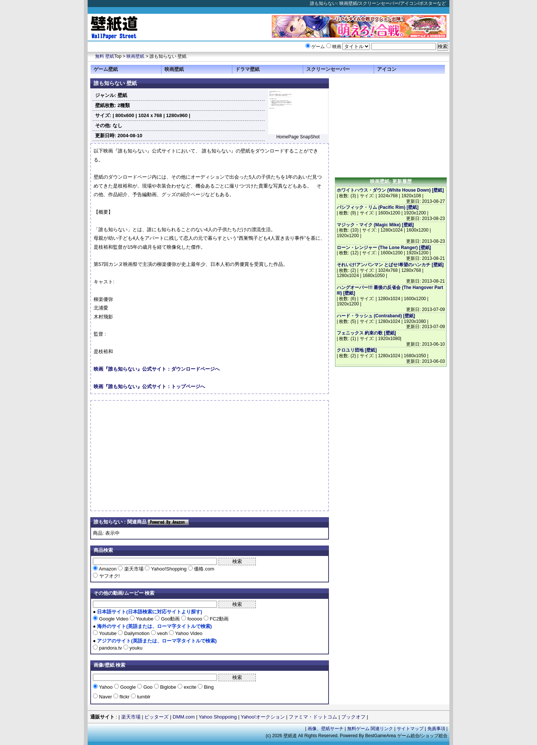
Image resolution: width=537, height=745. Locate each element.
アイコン (386, 69)
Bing (208, 687)
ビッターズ (156, 717)
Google (128, 687)
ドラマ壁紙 (247, 69)
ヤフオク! (109, 576)
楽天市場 (134, 569)
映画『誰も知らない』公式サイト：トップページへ (149, 386)
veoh (162, 633)
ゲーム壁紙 (106, 69)
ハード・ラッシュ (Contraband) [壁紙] (376, 315)
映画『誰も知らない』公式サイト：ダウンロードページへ (157, 369)
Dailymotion (137, 633)
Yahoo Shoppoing (218, 717)
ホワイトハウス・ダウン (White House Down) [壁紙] (390, 190)
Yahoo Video (188, 633)
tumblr (143, 697)
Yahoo (106, 687)
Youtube (145, 619)
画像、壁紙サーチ (325, 728)
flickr (124, 697)
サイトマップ (410, 728)
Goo (148, 687)
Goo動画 (170, 619)
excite (190, 687)
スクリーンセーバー (328, 69)
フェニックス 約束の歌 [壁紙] (366, 333)
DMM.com (184, 717)
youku (135, 648)
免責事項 (436, 728)
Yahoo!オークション (263, 717)
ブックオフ (353, 717)
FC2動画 (218, 619)
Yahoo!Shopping (169, 569)
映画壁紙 (135, 56)
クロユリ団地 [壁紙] (357, 350)
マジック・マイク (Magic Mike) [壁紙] (375, 224)
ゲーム (318, 46)
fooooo (195, 619)
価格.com (203, 569)
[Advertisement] (156, 455)
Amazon (108, 569)
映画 (336, 46)
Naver (105, 697)
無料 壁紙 (104, 56)
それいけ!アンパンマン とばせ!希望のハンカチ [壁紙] (390, 264)
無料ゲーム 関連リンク (370, 728)
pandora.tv (110, 648)
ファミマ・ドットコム (313, 717)
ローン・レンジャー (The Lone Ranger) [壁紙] (384, 247)
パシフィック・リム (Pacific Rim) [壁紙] (377, 207)
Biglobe (168, 687)
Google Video (114, 619)
